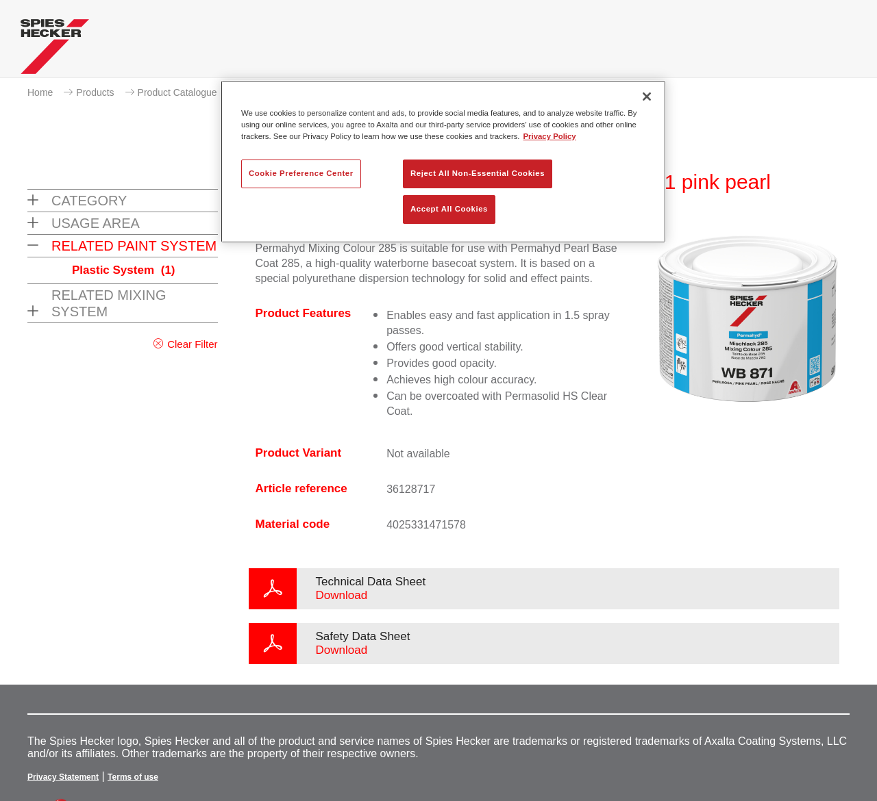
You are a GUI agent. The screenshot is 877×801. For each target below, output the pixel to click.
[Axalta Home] (55, 50)
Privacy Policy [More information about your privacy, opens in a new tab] (549, 136)
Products (95, 92)
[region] (443, 161)
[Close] (647, 96)
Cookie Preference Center (301, 173)
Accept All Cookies (449, 209)
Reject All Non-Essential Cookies (477, 173)
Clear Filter (192, 344)
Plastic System (123, 270)
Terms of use (133, 777)
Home (40, 92)
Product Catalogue (177, 92)
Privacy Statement (63, 777)
